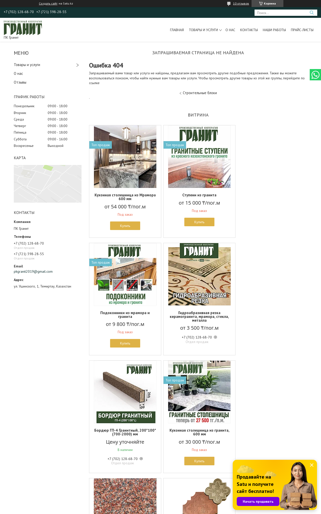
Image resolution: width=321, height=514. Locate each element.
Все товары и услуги (196, 485)
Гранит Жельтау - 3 (124, 430)
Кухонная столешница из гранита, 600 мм (271, 314)
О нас (230, 30)
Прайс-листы (302, 30)
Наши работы (274, 30)
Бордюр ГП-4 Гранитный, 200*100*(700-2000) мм (198, 314)
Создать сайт (48, 3)
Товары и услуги (203, 30)
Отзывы (20, 82)
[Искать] (311, 13)
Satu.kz (182, 504)
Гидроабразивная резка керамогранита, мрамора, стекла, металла (124, 316)
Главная (177, 30)
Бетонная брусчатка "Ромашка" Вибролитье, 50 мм (198, 432)
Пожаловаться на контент (168, 509)
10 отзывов (241, 3)
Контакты (249, 30)
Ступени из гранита (198, 195)
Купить (125, 225)
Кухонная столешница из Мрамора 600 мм (124, 197)
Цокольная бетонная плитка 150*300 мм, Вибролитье (272, 432)
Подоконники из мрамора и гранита (271, 197)
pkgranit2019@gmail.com (33, 271)
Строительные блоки (200, 92)
